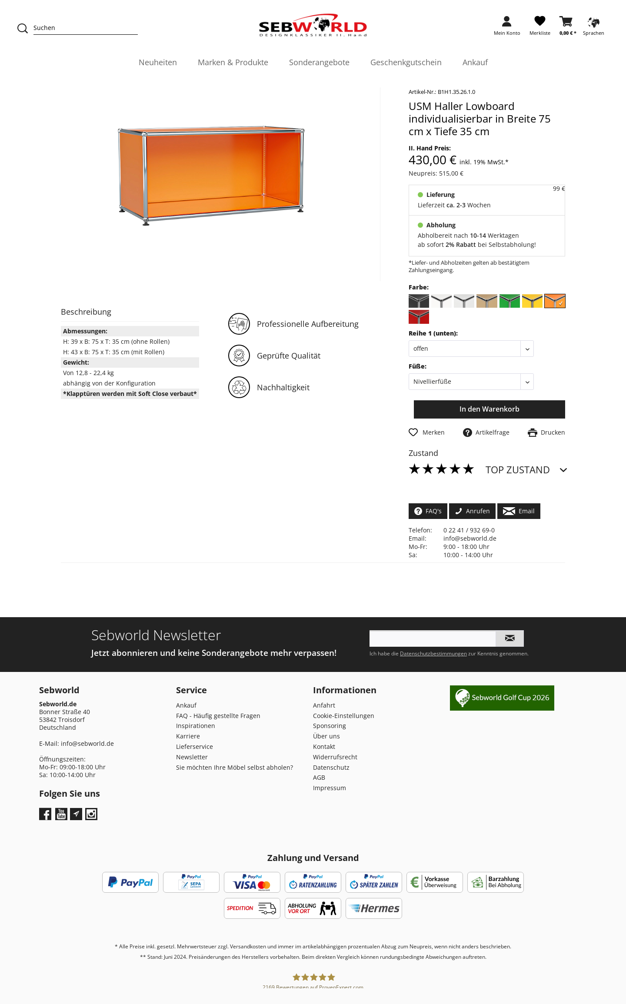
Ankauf (186, 705)
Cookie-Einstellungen (343, 715)
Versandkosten (248, 946)
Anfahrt (324, 705)
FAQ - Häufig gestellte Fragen (218, 715)
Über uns (326, 736)
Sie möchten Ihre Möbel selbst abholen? (234, 767)
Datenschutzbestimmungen (433, 653)
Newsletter (192, 757)
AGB (319, 777)
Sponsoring (329, 725)
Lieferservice (194, 746)
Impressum (329, 788)
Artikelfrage (486, 432)
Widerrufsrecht (335, 757)
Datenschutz (331, 767)
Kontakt (324, 746)
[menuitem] (507, 28)
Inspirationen (195, 725)
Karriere (188, 736)
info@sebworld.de (469, 538)
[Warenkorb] (568, 28)
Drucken (546, 432)
